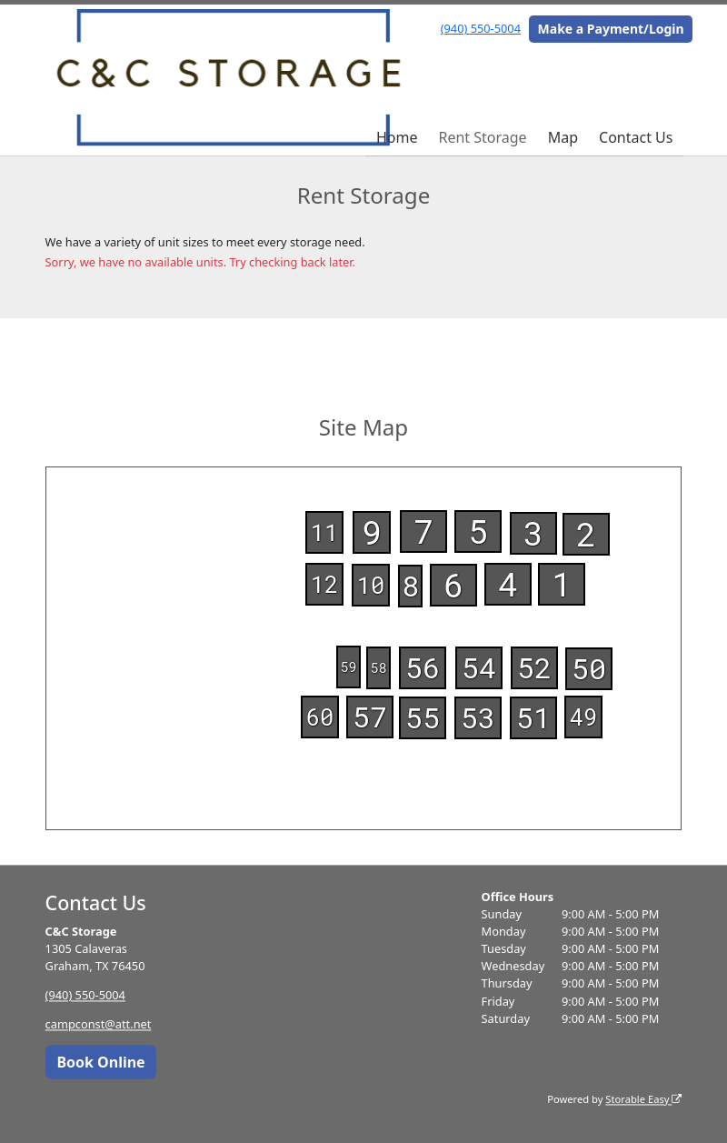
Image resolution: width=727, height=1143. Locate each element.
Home (397, 137)
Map (563, 137)
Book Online (100, 1062)
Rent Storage (482, 137)
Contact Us (635, 137)
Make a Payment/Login (611, 28)
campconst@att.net (98, 1025)
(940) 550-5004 (481, 28)
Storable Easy (643, 1099)
